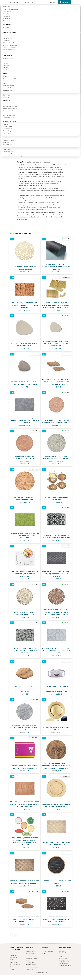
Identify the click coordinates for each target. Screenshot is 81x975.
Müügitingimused (31, 964)
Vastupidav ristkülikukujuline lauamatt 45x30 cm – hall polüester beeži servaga (24, 420)
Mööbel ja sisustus (15, 967)
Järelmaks (28, 956)
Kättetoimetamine (31, 951)
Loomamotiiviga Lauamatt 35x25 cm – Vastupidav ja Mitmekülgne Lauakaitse (24, 574)
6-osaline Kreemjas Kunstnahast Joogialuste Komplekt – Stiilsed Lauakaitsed (56, 343)
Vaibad (12, 969)
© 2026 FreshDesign (40, 972)
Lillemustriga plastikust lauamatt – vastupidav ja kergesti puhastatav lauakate (56, 650)
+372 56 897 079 (27, 2)
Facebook (11, 935)
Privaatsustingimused (32, 967)
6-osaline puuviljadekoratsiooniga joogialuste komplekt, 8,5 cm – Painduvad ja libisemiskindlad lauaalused (24, 841)
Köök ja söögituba (15, 964)
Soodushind (13, 953)
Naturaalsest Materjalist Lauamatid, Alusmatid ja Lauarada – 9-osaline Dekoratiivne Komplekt (56, 305)
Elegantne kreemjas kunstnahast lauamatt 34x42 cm (24, 345)
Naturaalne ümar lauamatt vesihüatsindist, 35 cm (25, 498)
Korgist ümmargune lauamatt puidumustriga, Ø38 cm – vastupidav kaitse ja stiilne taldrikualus (56, 766)
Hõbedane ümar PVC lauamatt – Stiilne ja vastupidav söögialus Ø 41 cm (24, 727)
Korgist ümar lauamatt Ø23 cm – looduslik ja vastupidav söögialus (56, 421)
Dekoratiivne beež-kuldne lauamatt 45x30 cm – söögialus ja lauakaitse (24, 882)
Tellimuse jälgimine (47, 951)
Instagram (15, 935)
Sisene (44, 953)
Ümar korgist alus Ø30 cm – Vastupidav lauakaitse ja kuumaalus (24, 459)
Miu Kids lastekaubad (16, 960)
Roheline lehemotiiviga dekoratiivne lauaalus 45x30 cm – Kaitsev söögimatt (24, 535)
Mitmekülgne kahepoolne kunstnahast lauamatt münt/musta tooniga (56, 267)
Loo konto (45, 956)
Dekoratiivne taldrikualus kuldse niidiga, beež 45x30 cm (56, 844)
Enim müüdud (14, 957)
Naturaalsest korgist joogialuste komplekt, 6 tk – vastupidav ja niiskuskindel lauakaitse (25, 919)
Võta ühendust (30, 969)
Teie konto (46, 948)
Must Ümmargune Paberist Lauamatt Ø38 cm (56, 882)
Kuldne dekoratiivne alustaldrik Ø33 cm (56, 729)
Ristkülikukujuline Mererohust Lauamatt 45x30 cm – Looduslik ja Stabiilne (25, 305)
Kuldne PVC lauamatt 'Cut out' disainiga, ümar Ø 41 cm (24, 613)
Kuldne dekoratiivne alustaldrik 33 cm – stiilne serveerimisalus (56, 805)
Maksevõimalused (31, 953)
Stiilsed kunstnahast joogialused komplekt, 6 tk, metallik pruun (25, 383)
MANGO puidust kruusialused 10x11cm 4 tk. (56, 498)
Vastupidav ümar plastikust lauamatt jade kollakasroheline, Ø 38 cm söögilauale (56, 459)
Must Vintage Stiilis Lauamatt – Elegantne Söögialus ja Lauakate (56, 537)
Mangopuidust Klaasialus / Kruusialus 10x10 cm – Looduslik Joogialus (24, 689)
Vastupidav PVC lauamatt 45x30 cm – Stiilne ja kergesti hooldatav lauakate (56, 574)
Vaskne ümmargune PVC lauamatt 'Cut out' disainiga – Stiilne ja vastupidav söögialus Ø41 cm (56, 612)
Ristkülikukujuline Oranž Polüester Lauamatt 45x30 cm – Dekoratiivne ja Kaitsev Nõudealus (24, 804)
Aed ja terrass (14, 962)
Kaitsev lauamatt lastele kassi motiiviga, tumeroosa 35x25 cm (24, 767)
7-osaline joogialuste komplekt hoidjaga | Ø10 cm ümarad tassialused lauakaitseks (56, 689)
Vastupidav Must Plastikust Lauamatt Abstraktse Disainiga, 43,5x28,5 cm (24, 650)
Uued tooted (13, 955)
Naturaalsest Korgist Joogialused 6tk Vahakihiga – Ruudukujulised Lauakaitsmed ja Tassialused (56, 382)
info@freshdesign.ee (65, 965)
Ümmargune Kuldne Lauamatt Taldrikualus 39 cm (24, 268)
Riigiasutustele (30, 962)
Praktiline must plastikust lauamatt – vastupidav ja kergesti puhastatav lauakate (56, 919)
